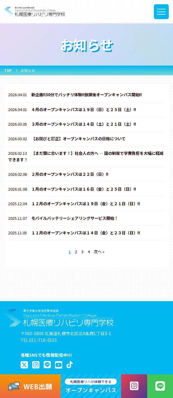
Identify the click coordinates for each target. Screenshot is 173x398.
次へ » (99, 258)
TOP (8, 70)
